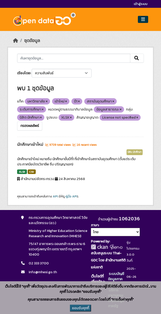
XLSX (22, 172)
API (55, 196)
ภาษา (94, 225)
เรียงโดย (23, 73)
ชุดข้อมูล (32, 40)
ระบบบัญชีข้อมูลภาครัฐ (116, 279)
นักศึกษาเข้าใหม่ (30, 144)
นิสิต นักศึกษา (135, 152)
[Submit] (137, 58)
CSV (31, 172)
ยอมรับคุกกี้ (80, 308)
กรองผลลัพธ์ (29, 125)
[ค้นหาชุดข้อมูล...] (73, 58)
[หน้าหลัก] (15, 40)
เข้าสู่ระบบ (140, 4)
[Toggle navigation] (143, 19)
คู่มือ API (71, 196)
